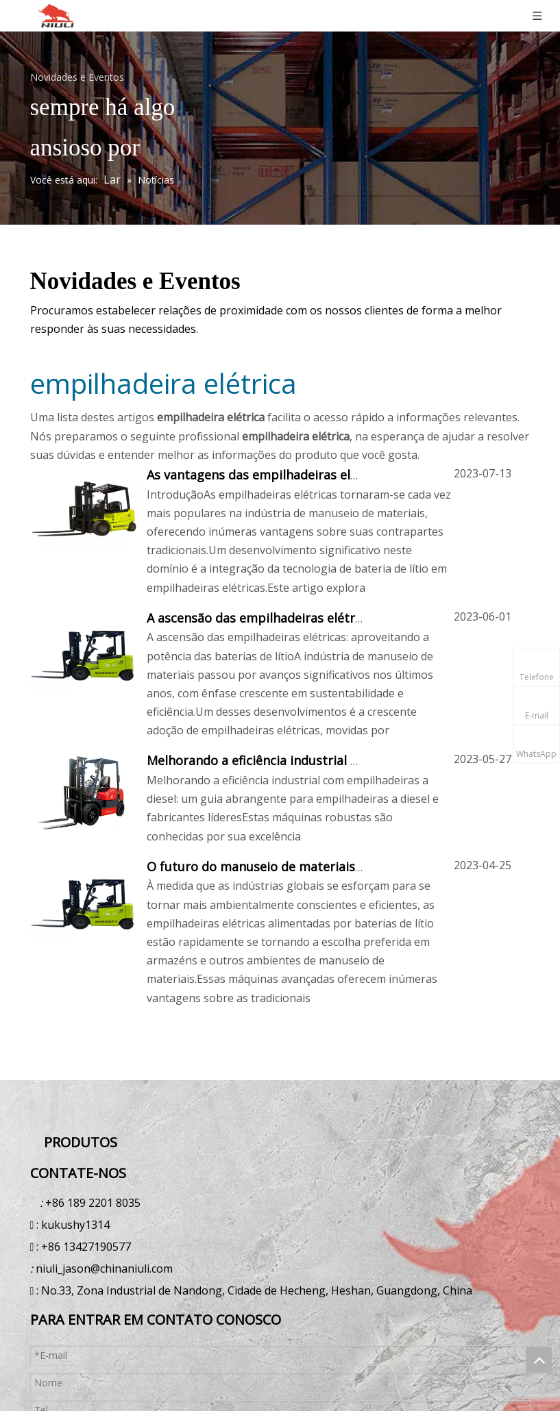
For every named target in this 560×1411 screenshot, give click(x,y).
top (539, 1360)
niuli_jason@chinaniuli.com (104, 1268)
